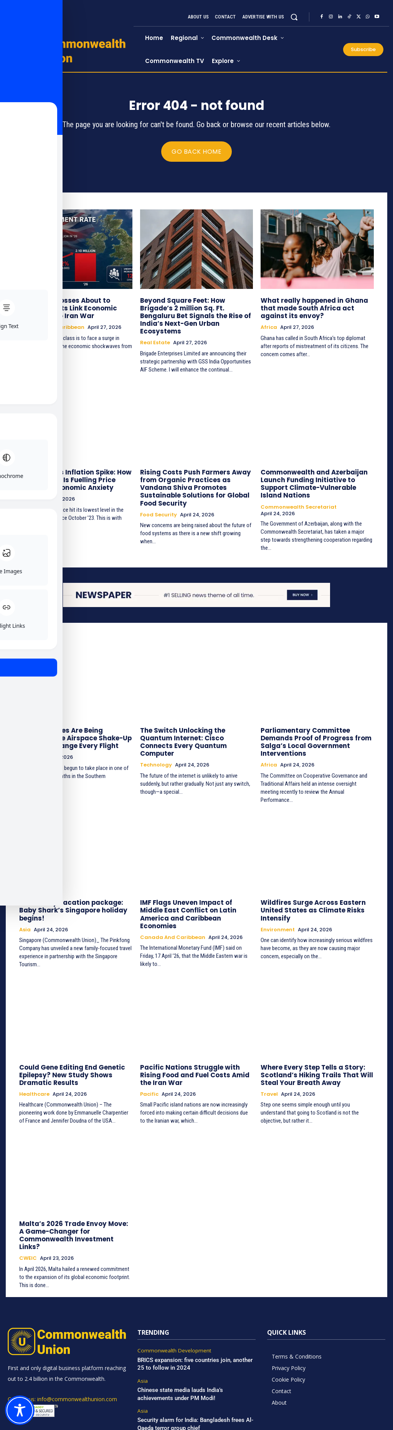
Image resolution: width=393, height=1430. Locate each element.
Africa (269, 327)
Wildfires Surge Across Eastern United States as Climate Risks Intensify (308, 880)
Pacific (149, 1053)
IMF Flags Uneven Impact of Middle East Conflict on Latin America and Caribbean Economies (194, 880)
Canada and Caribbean (51, 327)
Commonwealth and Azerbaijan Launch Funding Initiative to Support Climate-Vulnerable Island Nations (317, 470)
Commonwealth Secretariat (299, 488)
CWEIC (28, 1207)
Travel (269, 1053)
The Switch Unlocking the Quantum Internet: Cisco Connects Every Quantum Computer (194, 718)
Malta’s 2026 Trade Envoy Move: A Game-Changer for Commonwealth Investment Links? (74, 1189)
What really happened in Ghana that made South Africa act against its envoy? (317, 309)
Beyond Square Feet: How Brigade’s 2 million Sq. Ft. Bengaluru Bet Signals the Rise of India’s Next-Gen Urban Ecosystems (195, 312)
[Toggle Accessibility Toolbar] (20, 1410)
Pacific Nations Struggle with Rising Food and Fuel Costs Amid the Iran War (194, 1035)
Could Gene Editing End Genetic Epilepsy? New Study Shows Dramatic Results (67, 1035)
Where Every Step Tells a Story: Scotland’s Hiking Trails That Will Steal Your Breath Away (311, 1035)
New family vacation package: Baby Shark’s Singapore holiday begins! (74, 876)
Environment (278, 898)
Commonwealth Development (171, 1299)
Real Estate (155, 334)
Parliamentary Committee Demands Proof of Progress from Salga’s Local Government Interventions (317, 718)
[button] (294, 17)
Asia (25, 891)
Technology (156, 736)
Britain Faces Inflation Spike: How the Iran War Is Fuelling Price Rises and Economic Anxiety (71, 470)
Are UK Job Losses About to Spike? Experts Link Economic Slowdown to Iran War (73, 309)
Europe (28, 488)
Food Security (158, 495)
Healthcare (34, 1053)
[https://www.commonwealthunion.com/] (71, 50)
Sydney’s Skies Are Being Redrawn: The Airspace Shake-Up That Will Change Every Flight (72, 718)
